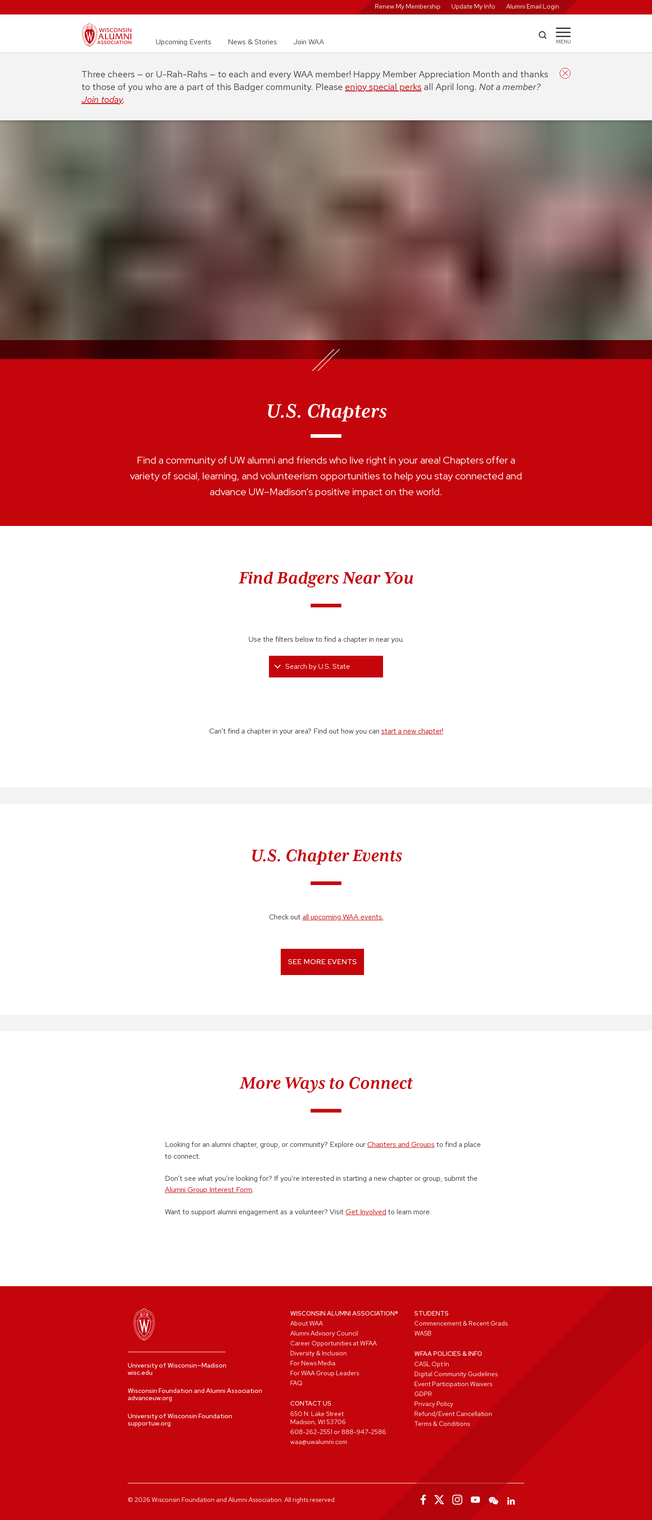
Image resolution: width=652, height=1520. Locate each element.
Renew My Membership (408, 6)
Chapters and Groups (401, 1144)
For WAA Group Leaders (324, 1373)
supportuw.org (149, 1423)
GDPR (423, 1394)
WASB (422, 1333)
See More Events (322, 961)
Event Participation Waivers (453, 1384)
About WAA (306, 1323)
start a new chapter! (412, 731)
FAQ (296, 1383)
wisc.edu (140, 1372)
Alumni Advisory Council (324, 1333)
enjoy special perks (383, 87)
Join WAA (308, 42)
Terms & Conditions (442, 1424)
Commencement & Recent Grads (461, 1323)
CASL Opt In (431, 1364)
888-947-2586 (363, 1432)
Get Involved (365, 1212)
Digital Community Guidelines (456, 1374)
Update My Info (473, 6)
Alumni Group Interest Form (208, 1189)
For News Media (313, 1363)
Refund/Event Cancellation (453, 1414)
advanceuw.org (150, 1398)
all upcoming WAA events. (343, 917)
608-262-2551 (311, 1432)
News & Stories (252, 42)
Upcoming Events (183, 42)
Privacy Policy (433, 1404)
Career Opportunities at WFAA (333, 1343)
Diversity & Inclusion (318, 1353)
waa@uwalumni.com (318, 1442)
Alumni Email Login (532, 6)
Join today (102, 99)
